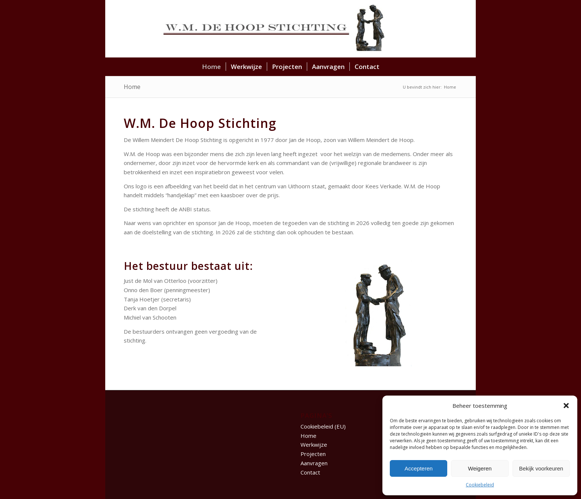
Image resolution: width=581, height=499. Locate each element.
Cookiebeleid (480, 485)
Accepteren (419, 468)
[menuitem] (211, 66)
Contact (310, 472)
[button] (566, 405)
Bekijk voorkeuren (541, 468)
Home (132, 87)
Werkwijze (314, 444)
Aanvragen (314, 463)
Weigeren (480, 468)
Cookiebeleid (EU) (323, 426)
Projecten (313, 453)
